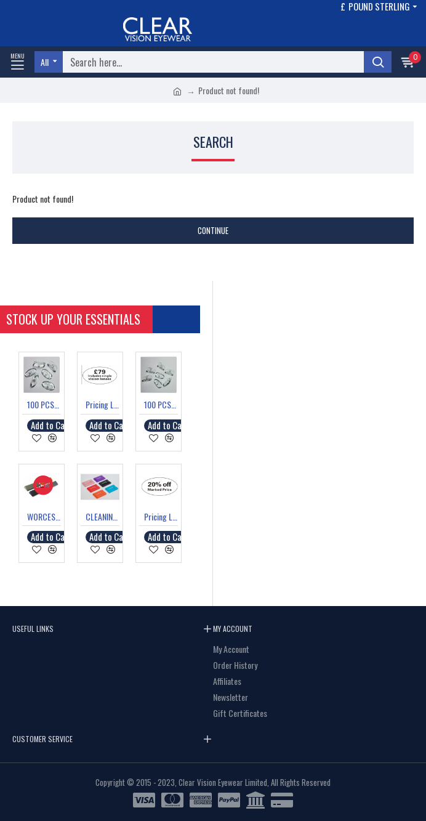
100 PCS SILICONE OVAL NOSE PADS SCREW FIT (44, 404)
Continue (213, 230)
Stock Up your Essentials (79, 319)
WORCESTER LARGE (44, 516)
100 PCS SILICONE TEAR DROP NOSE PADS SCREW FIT (161, 404)
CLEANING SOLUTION (102, 516)
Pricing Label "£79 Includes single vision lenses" (102, 404)
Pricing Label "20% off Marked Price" (161, 516)
